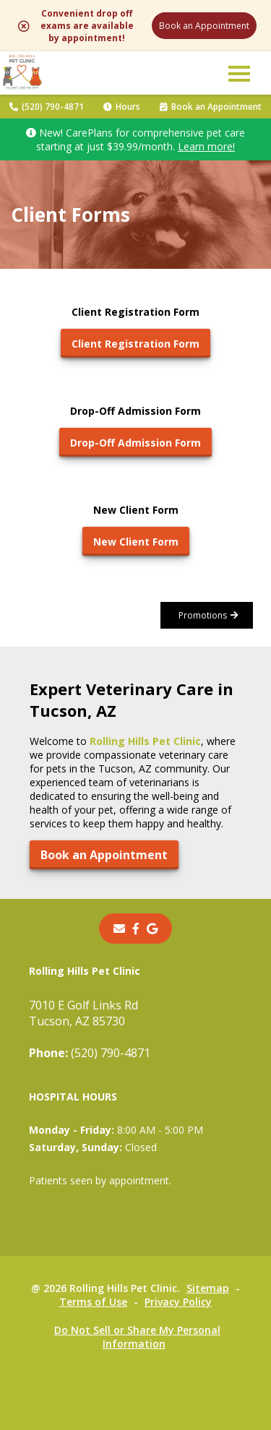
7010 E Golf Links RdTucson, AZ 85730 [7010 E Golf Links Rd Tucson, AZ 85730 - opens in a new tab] (83, 1013)
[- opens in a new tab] (135, 928)
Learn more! (206, 146)
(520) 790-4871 (46, 106)
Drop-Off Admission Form (135, 442)
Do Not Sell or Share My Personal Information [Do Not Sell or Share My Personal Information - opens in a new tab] (137, 1337)
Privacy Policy (178, 1302)
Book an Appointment (204, 26)
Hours (121, 106)
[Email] (119, 928)
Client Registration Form (135, 343)
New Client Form (135, 541)
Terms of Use (93, 1302)
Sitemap (207, 1288)
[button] (239, 73)
